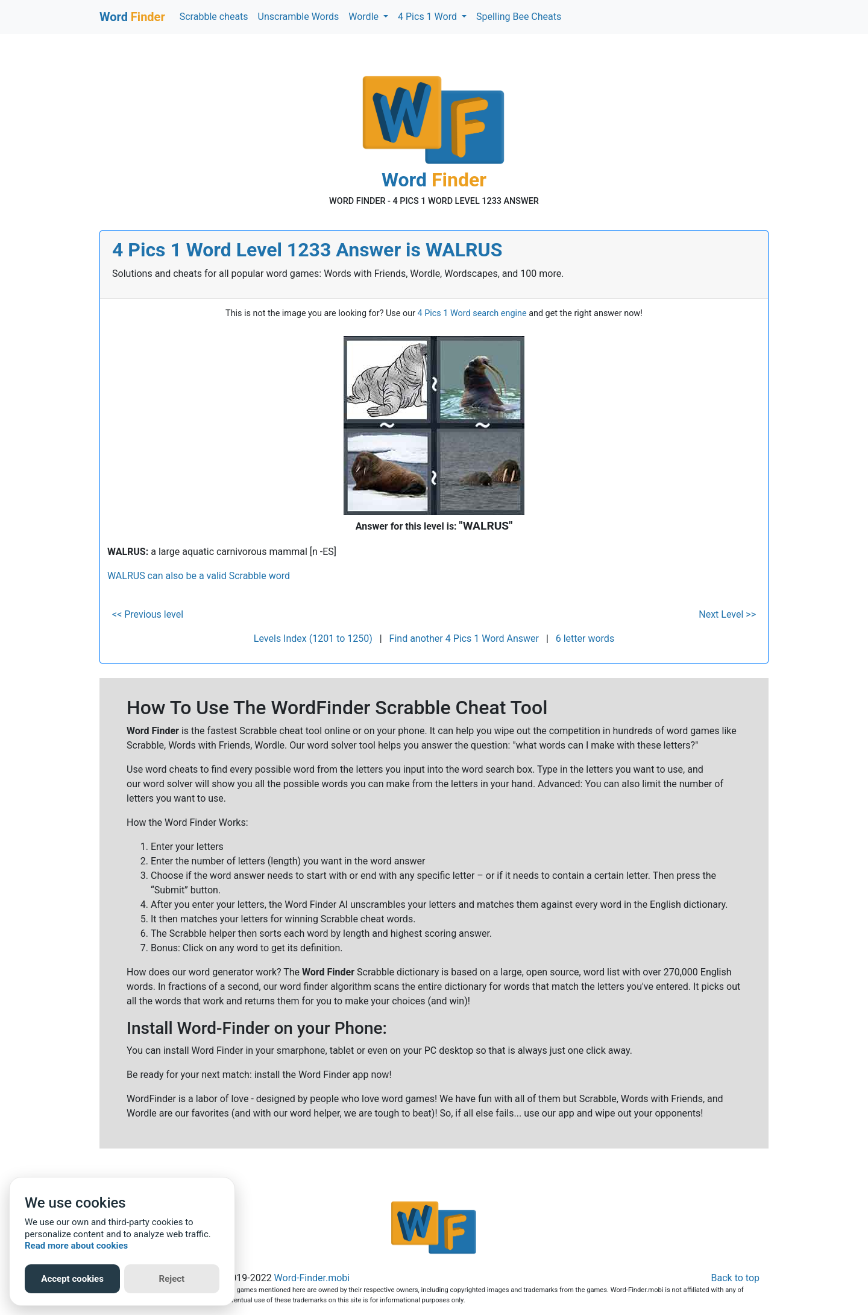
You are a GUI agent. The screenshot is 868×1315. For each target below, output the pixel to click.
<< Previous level (147, 614)
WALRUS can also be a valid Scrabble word (198, 575)
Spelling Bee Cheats (518, 16)
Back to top (735, 1278)
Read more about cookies (76, 1245)
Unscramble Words (298, 16)
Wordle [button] (364, 16)
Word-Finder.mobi (312, 1278)
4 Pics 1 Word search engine (472, 313)
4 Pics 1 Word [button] (428, 16)
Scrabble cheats (214, 16)
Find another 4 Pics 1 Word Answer (464, 638)
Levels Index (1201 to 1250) (313, 638)
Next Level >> (727, 614)
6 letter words (585, 638)
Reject (172, 1278)
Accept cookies (72, 1278)
